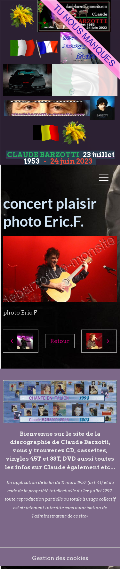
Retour (59, 341)
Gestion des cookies (60, 558)
